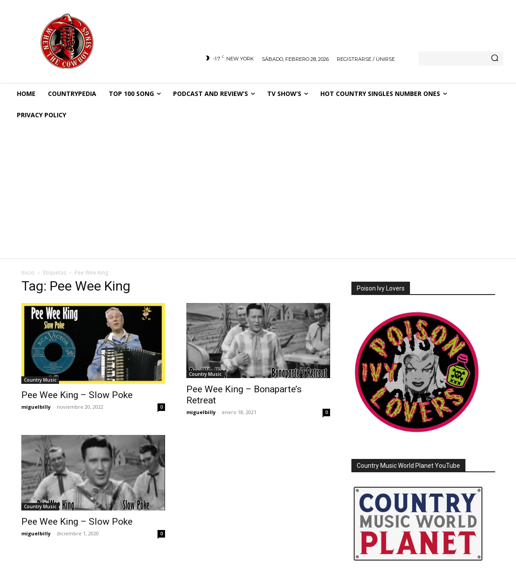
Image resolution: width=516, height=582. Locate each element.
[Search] (494, 59)
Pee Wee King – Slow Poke (77, 395)
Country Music (40, 380)
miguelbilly (36, 406)
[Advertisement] (258, 192)
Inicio (28, 272)
